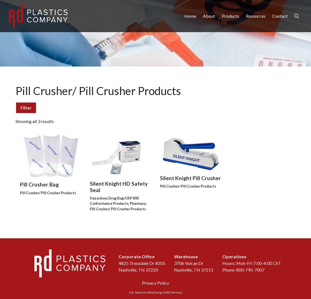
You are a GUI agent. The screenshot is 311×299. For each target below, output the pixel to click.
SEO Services (174, 292)
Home (190, 16)
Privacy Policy (155, 282)
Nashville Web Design (149, 292)
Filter (26, 107)
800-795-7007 (250, 269)
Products (230, 16)
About (209, 16)
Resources (256, 16)
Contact (280, 16)
